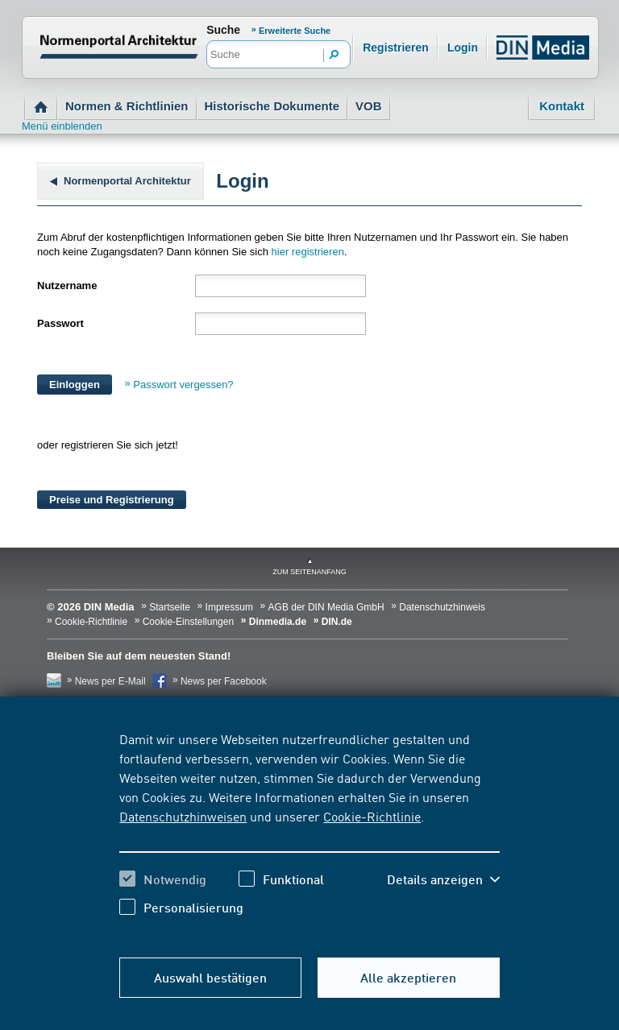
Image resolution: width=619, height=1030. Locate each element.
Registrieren (396, 47)
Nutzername (67, 285)
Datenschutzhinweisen (183, 816)
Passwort (60, 323)
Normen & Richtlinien (127, 106)
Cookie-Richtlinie (372, 816)
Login (462, 47)
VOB (368, 106)
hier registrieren (308, 252)
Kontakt (561, 106)
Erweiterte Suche (294, 30)
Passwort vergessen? (183, 384)
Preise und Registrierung (111, 500)
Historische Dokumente (272, 106)
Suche (223, 29)
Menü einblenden (62, 126)
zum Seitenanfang (309, 572)
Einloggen (74, 384)
